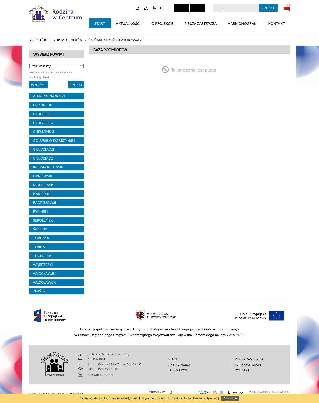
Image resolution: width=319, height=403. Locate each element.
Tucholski (43, 255)
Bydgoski (42, 114)
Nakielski (41, 193)
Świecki (40, 229)
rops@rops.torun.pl (100, 374)
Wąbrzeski (43, 264)
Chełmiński (43, 131)
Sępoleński (43, 220)
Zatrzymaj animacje (178, 8)
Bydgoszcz (43, 123)
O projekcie (178, 370)
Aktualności (179, 364)
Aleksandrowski (49, 96)
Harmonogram (248, 364)
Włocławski (44, 273)
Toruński (41, 238)
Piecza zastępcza (249, 359)
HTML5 (266, 392)
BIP (287, 7)
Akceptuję (230, 398)
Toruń (39, 247)
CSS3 (274, 392)
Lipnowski (42, 176)
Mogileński (43, 185)
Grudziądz (43, 158)
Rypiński (40, 211)
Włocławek (44, 282)
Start (172, 359)
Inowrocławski (48, 167)
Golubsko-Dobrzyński (54, 140)
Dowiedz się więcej (206, 398)
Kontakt (242, 370)
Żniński (40, 291)
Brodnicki (42, 105)
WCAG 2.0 (285, 392)
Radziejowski (45, 202)
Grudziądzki (44, 149)
